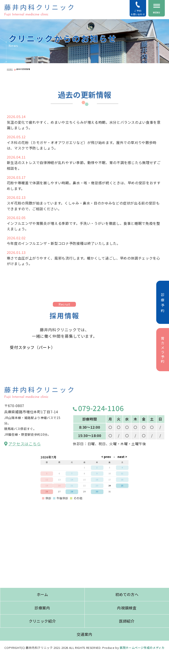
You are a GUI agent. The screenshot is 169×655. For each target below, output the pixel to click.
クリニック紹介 (42, 621)
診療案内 (42, 608)
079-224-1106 (98, 408)
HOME (10, 69)
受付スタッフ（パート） (32, 347)
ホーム (42, 594)
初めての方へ (127, 594)
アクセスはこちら (22, 444)
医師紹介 (127, 621)
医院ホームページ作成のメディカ (142, 648)
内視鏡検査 (126, 608)
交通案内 (84, 634)
